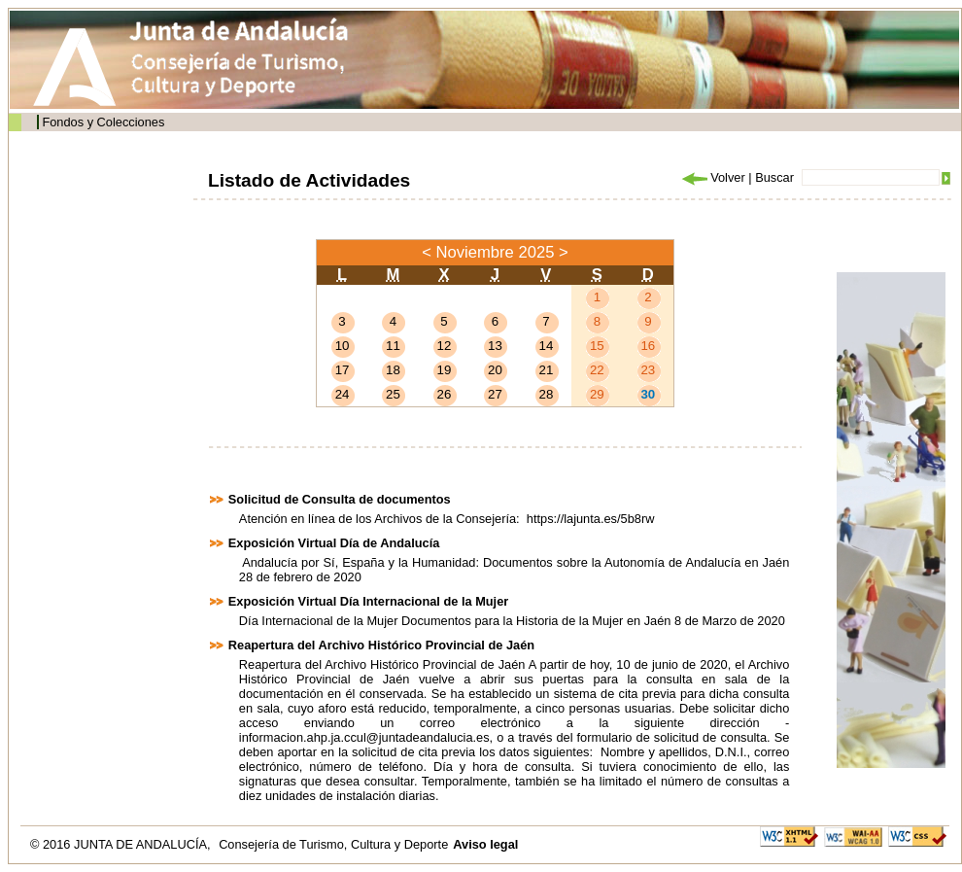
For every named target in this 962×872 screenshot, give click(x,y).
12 (444, 345)
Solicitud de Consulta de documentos (339, 499)
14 (546, 345)
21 (546, 370)
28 (546, 394)
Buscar (774, 177)
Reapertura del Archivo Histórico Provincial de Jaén (381, 645)
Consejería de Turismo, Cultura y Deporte (333, 844)
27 (495, 394)
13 (495, 345)
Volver (712, 177)
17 (342, 370)
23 (647, 370)
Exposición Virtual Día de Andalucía (334, 543)
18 (393, 370)
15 (597, 345)
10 (342, 345)
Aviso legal (485, 844)
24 (342, 394)
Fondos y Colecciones (103, 122)
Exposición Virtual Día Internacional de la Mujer (368, 601)
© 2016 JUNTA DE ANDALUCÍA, (122, 844)
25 (393, 394)
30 (647, 394)
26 (444, 394)
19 (444, 370)
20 (495, 370)
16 (647, 345)
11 (393, 345)
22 (597, 370)
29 (597, 394)
